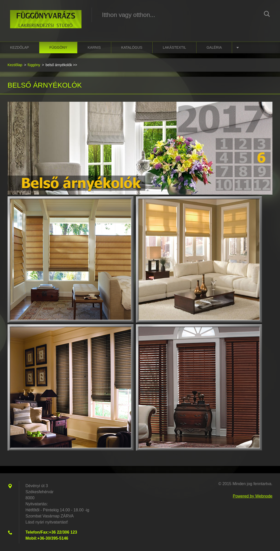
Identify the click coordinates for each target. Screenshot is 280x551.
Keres (267, 14)
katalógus (132, 47)
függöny (58, 47)
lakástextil (174, 47)
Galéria (214, 47)
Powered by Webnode (252, 496)
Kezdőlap (19, 47)
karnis (94, 47)
